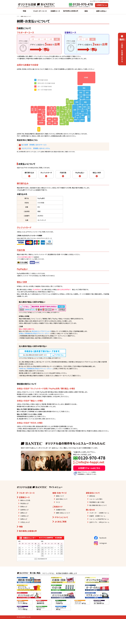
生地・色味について (62, 499)
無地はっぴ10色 (25, 500)
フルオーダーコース (40, 11)
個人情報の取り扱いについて (98, 505)
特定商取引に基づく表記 (96, 502)
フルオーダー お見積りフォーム (99, 513)
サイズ (58, 502)
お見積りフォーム (102, 5)
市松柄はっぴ (24, 503)
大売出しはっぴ (25, 522)
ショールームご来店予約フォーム (99, 519)
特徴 (24, 11)
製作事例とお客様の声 (70, 11)
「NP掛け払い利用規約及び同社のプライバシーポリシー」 (36, 369)
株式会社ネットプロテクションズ (41, 331)
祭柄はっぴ (23, 507)
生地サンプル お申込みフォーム (99, 522)
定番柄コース (55, 11)
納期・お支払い (101, 11)
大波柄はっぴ (24, 516)
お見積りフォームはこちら (89, 468)
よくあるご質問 (60, 521)
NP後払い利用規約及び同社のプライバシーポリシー (34, 333)
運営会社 (92, 496)
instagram (100, 543)
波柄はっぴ (23, 513)
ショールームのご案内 (95, 499)
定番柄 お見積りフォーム (97, 516)
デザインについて (61, 517)
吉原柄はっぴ (24, 510)
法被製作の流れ (61, 510)
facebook (100, 538)
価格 (86, 11)
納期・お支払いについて (63, 513)
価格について (60, 496)
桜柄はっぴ (23, 519)
